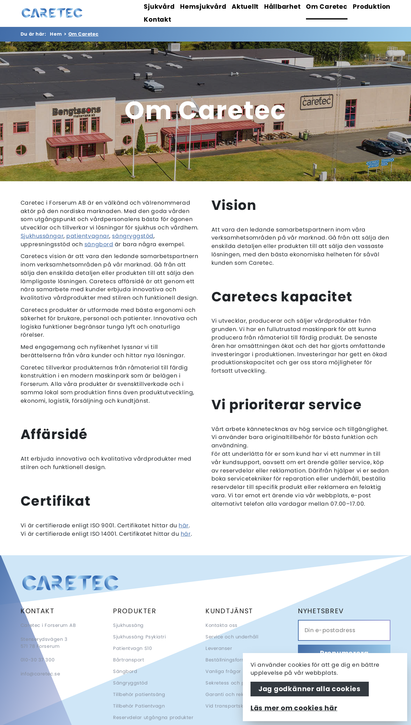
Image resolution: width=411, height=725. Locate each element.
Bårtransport (128, 660)
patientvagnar (87, 236)
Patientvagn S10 (132, 648)
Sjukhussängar (42, 236)
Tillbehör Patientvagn (139, 706)
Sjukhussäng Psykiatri (139, 637)
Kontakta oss (222, 625)
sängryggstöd (133, 236)
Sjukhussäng (128, 625)
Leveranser (219, 648)
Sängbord (125, 671)
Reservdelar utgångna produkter (153, 717)
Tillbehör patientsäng (139, 694)
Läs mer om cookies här (294, 708)
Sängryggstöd (130, 683)
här (184, 525)
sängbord (98, 244)
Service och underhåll (232, 637)
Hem (56, 34)
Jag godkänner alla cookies (310, 689)
